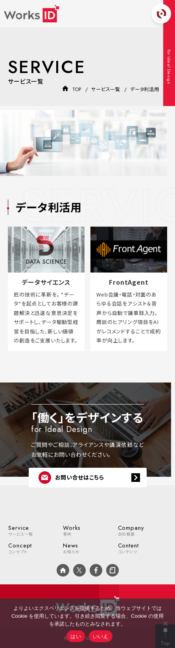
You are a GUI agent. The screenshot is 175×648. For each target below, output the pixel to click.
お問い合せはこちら (71, 477)
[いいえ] (165, 623)
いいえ (101, 636)
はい (75, 636)
